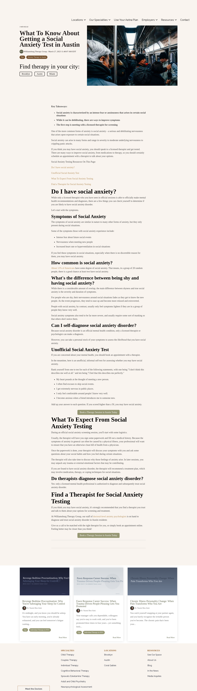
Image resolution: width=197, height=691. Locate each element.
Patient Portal (33, 678)
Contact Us (33, 670)
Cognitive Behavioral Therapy (75, 671)
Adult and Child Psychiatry (73, 681)
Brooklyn (26, 74)
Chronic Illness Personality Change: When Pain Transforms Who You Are (152, 602)
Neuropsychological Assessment (76, 687)
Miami (52, 74)
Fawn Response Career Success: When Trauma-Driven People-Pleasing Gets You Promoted (97, 604)
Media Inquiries (154, 676)
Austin (39, 74)
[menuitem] (78, 5)
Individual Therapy (69, 665)
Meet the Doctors (33, 662)
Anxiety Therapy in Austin (37, 57)
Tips (22, 57)
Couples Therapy (69, 660)
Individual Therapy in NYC (40, 630)
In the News (153, 671)
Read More (63, 637)
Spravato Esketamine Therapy (75, 676)
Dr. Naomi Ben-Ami (34, 608)
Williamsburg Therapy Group (33, 51)
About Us (151, 660)
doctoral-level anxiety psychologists (109, 516)
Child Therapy (67, 655)
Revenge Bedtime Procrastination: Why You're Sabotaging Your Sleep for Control (43, 602)
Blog (149, 665)
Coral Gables (110, 665)
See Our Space (154, 655)
